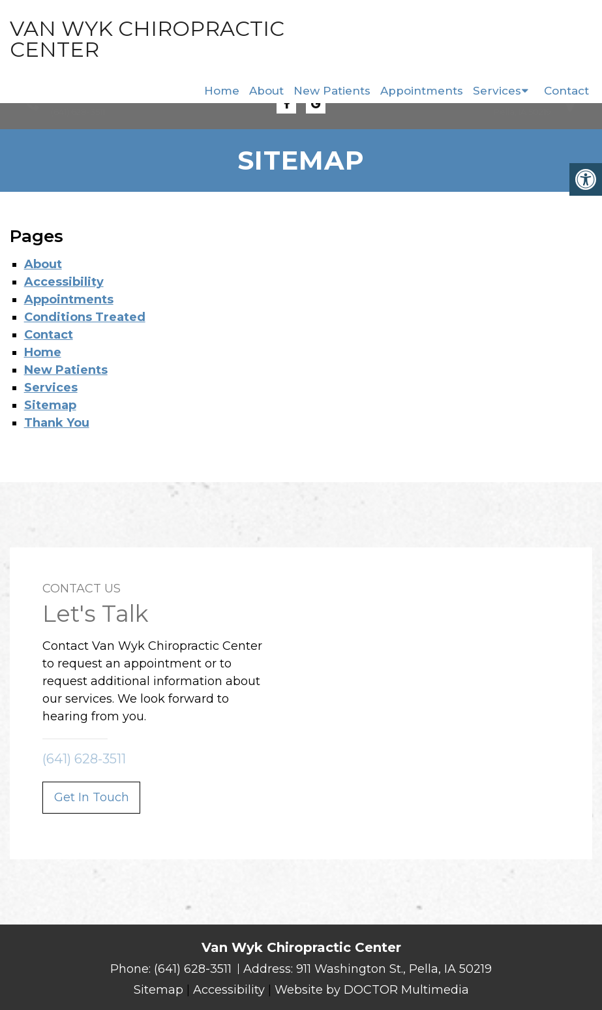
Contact (566, 90)
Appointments (421, 90)
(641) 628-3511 (78, 111)
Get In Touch (91, 797)
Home (221, 90)
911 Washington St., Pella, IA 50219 (394, 969)
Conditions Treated (84, 317)
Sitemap (50, 405)
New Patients (331, 90)
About (266, 90)
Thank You (56, 423)
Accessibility (64, 282)
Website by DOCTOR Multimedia (372, 990)
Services (497, 90)
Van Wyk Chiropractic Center (93, 39)
